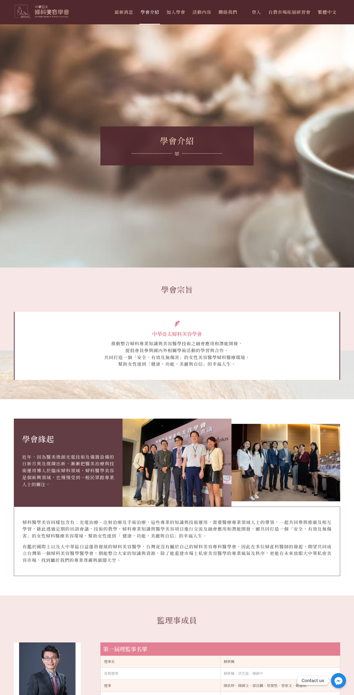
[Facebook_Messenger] (338, 680)
